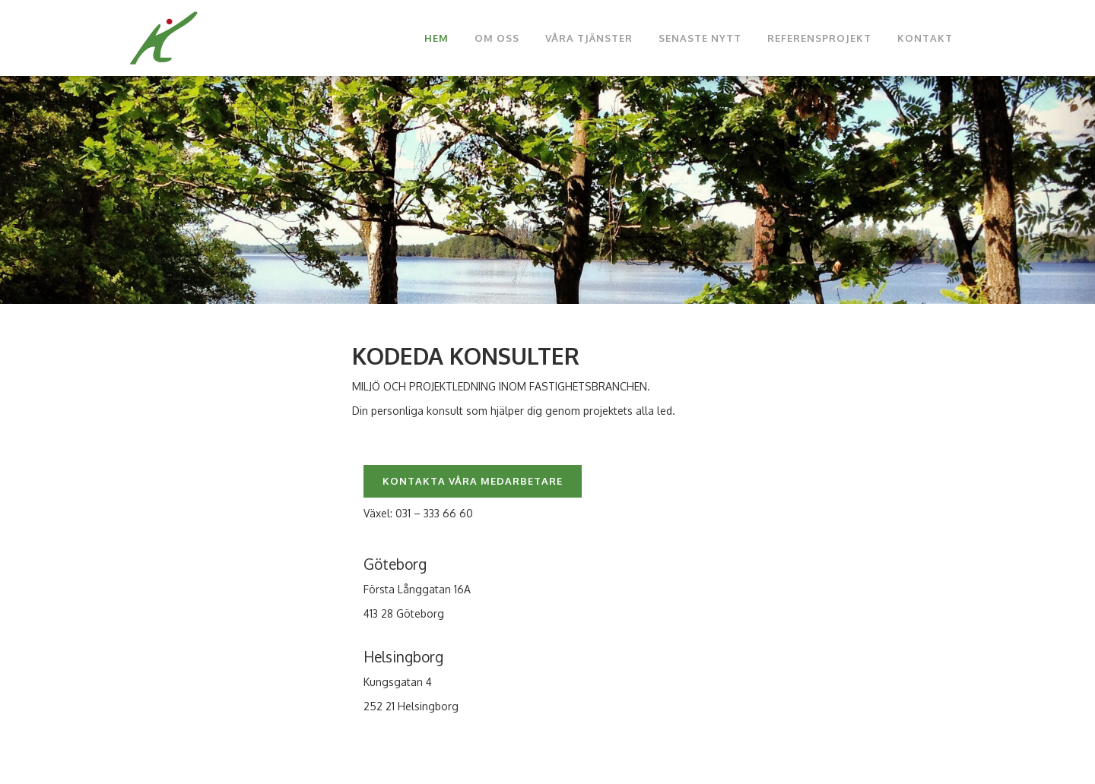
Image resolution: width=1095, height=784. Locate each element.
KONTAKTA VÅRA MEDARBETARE (472, 481)
